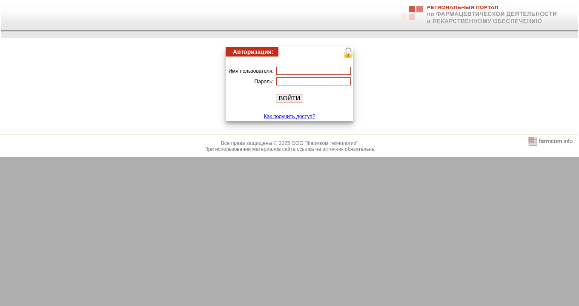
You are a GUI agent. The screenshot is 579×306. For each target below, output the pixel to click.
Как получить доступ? (289, 116)
